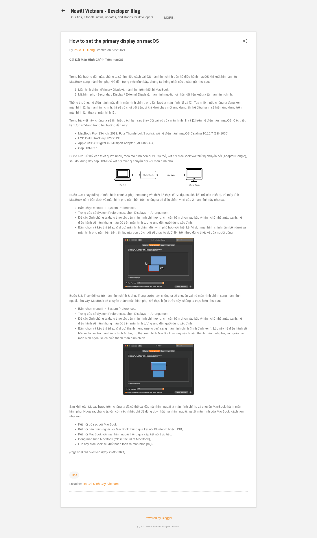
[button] (245, 41)
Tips (74, 475)
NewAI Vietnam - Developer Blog (105, 11)
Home (168, 17)
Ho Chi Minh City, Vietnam (101, 484)
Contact (212, 17)
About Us (189, 17)
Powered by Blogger (158, 518)
